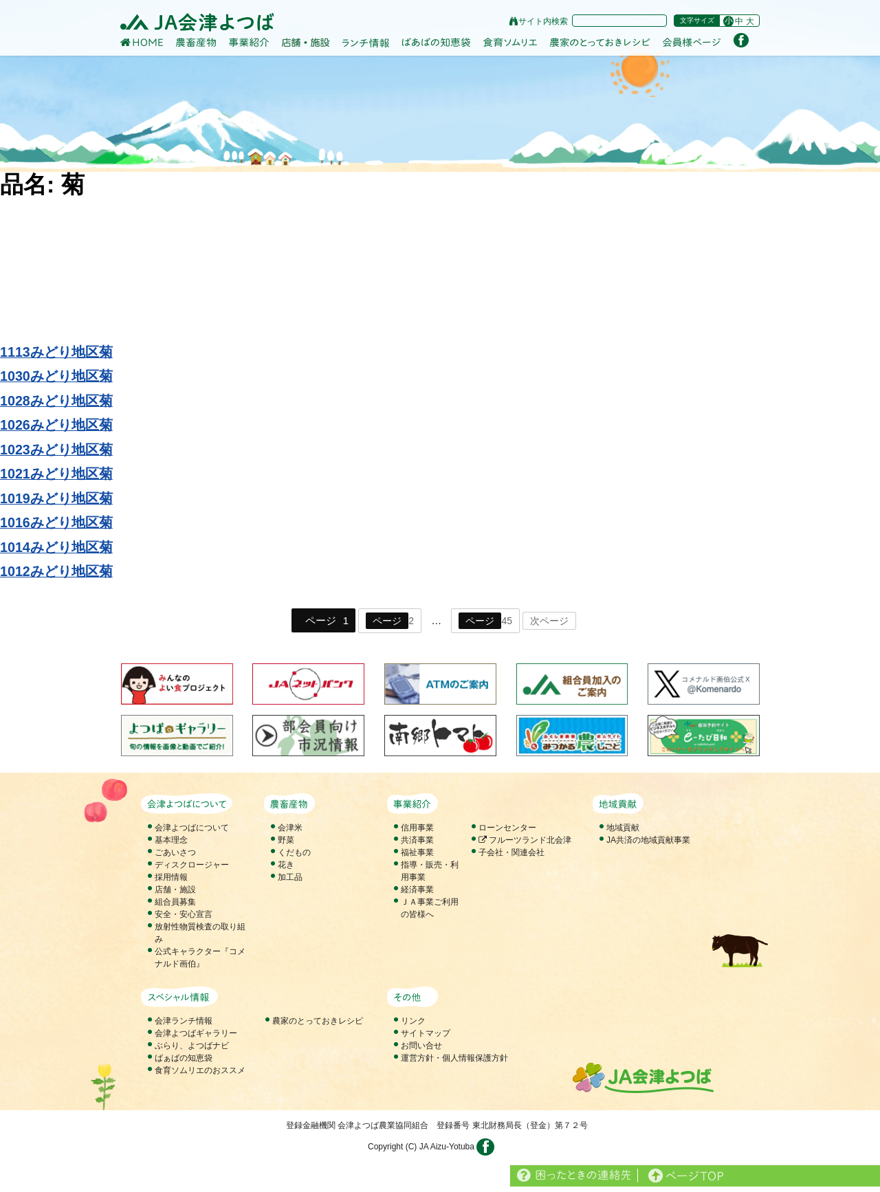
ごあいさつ (175, 852)
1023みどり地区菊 (56, 449)
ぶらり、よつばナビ (192, 1045)
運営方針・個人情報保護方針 (454, 1058)
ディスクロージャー (192, 865)
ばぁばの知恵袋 (183, 1058)
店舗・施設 (175, 889)
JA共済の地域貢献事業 (648, 840)
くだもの (294, 852)
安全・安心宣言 (183, 914)
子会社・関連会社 (511, 852)
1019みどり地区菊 (56, 498)
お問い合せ (421, 1045)
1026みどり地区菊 (56, 424)
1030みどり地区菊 (56, 376)
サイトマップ (425, 1033)
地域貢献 (622, 827)
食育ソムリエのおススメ (200, 1070)
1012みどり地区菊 (56, 571)
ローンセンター (507, 827)
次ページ (549, 620)
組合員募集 (175, 902)
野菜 (286, 840)
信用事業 (417, 827)
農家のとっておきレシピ (317, 1021)
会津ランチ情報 (183, 1021)
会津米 (290, 827)
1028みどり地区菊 (56, 400)
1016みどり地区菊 (56, 522)
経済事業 (417, 889)
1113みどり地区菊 (56, 352)
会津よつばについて (192, 827)
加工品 (290, 877)
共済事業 (417, 840)
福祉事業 (417, 852)
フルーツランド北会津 (524, 840)
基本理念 (171, 840)
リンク (413, 1021)
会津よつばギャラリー (196, 1033)
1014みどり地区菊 (56, 547)
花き (286, 865)
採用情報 (171, 877)
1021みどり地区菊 (56, 473)
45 (485, 620)
